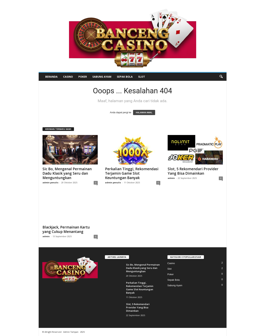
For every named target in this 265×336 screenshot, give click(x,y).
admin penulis (50, 182)
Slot (141, 76)
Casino (68, 76)
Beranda (51, 76)
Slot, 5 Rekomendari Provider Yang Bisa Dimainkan (193, 171)
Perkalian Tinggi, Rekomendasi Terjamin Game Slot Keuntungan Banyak (131, 173)
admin (171, 178)
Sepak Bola (125, 76)
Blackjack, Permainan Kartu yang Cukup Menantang (66, 229)
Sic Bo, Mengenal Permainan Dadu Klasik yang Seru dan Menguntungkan (67, 173)
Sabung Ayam (101, 76)
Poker (82, 76)
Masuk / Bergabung (211, 2)
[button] (221, 77)
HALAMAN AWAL (144, 112)
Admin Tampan (70, 331)
